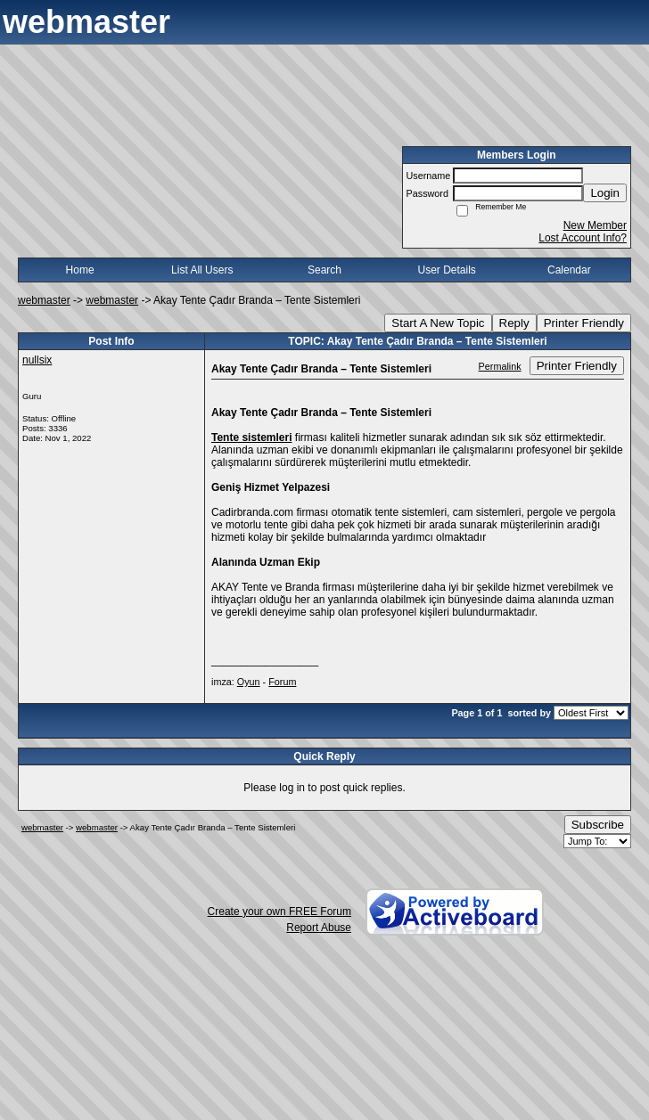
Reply (514, 323)
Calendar (569, 270)
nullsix (37, 360)
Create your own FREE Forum (279, 911)
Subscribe (597, 824)
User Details (446, 270)
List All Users (202, 270)
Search (324, 270)
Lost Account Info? (582, 238)
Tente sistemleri (251, 437)
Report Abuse (318, 927)
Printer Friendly (584, 323)
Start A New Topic (437, 323)
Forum (282, 681)
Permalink (500, 366)
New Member (595, 225)
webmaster (44, 300)
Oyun (248, 681)
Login (605, 193)
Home (80, 270)
